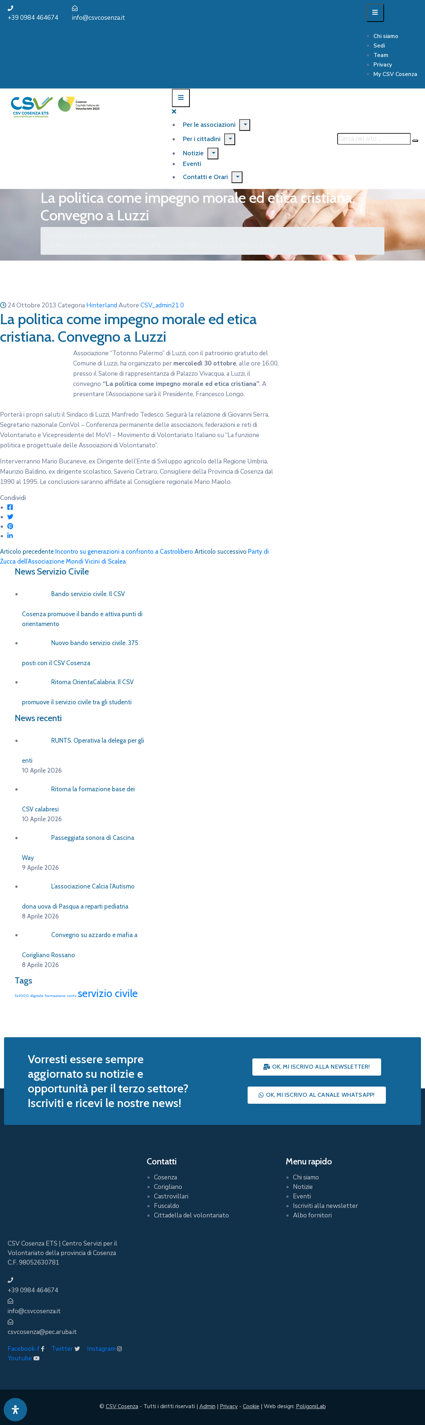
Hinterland (138, 236)
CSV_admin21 (159, 305)
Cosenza (165, 1177)
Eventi (302, 1196)
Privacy (382, 64)
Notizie (193, 153)
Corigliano (168, 1187)
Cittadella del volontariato (191, 1215)
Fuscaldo (166, 1206)
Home (55, 236)
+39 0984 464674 (33, 18)
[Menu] (244, 125)
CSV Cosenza (122, 1406)
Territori (103, 236)
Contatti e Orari (205, 177)
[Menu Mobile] (375, 13)
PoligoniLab (311, 1406)
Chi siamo (385, 36)
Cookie (251, 1406)
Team (380, 55)
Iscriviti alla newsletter (325, 1206)
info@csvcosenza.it (98, 18)
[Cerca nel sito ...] (374, 139)
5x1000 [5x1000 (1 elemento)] (22, 995)
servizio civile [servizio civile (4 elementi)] (108, 993)
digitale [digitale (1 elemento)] (37, 995)
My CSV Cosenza (395, 74)
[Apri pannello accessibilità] (15, 1409)
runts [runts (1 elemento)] (71, 995)
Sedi (379, 45)
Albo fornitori (312, 1215)
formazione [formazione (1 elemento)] (55, 995)
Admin (207, 1406)
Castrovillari (171, 1196)
